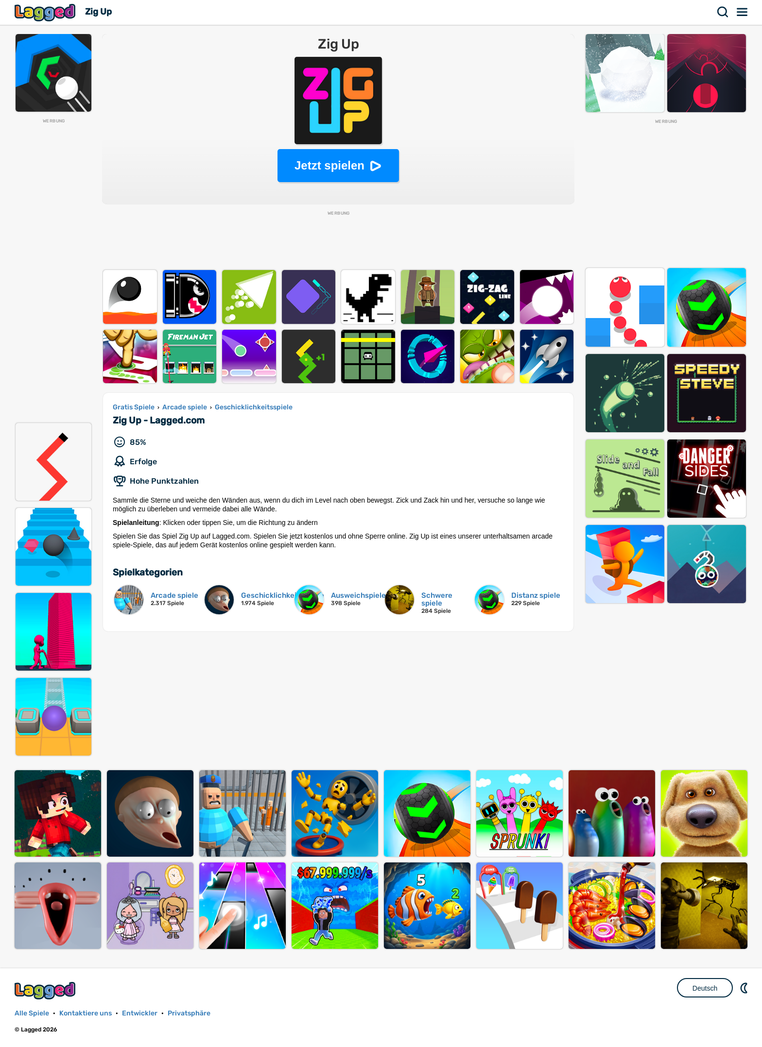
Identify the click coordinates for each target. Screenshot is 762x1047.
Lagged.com (46, 990)
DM (745, 987)
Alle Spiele (32, 1013)
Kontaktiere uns (85, 1013)
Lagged (46, 12)
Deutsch (705, 988)
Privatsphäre (189, 1013)
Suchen (723, 12)
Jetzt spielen (329, 165)
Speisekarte (742, 12)
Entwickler (139, 1013)
